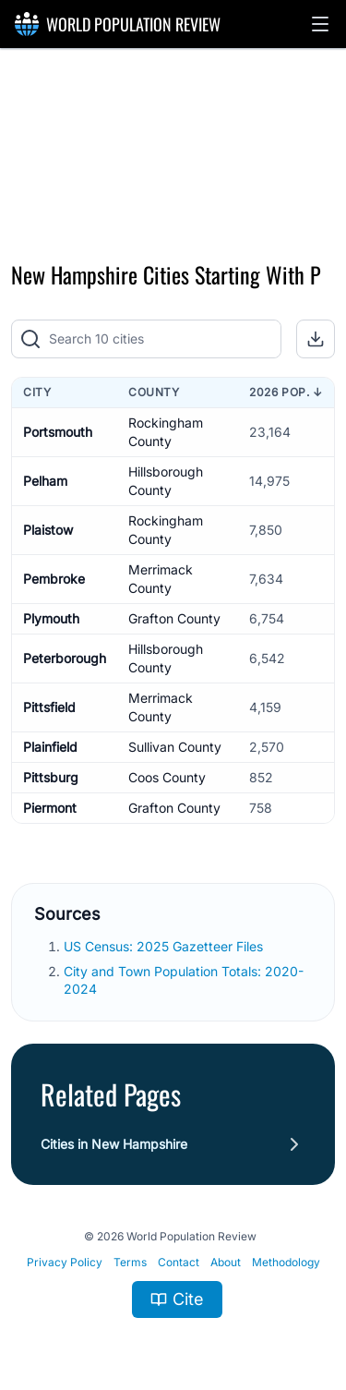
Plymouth (51, 618)
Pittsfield (49, 707)
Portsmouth (57, 432)
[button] (320, 24)
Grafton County (174, 618)
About (225, 1262)
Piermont (50, 808)
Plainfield (50, 747)
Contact (178, 1262)
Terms (130, 1262)
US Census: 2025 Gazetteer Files (163, 946)
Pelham (45, 481)
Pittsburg (50, 777)
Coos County (167, 777)
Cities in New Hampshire (114, 1144)
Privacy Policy (64, 1262)
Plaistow (48, 530)
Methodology (286, 1262)
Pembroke (54, 578)
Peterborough (64, 658)
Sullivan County (174, 747)
